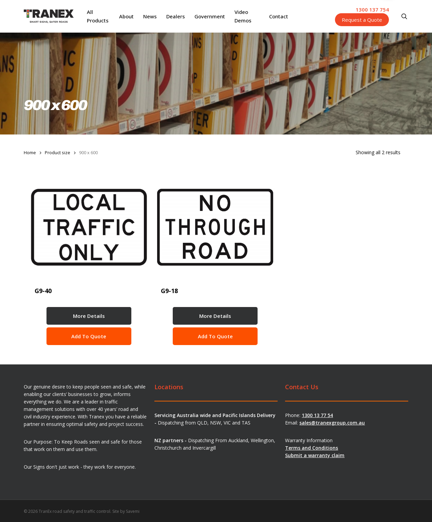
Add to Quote (88, 336)
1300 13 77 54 (317, 415)
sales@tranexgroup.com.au (332, 422)
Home (30, 152)
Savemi (132, 511)
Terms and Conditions (311, 448)
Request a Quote (362, 19)
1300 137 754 (372, 9)
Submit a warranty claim (314, 455)
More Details (89, 315)
